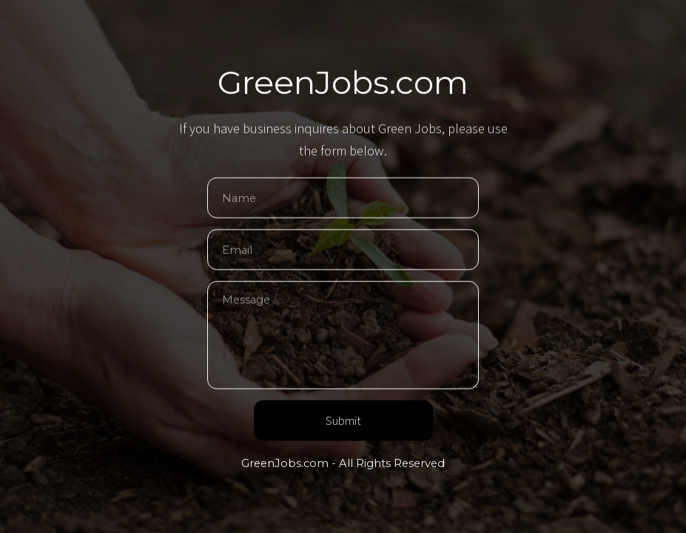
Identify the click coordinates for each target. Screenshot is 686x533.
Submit (343, 421)
